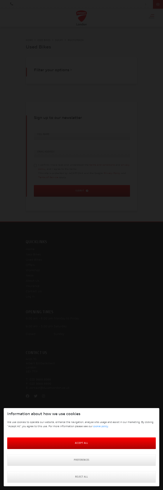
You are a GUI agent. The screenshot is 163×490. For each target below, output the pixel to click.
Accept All (81, 443)
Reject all (81, 477)
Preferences (81, 460)
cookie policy (100, 426)
